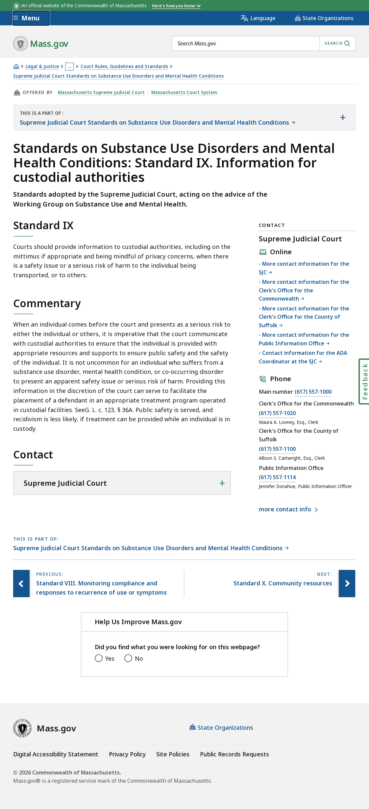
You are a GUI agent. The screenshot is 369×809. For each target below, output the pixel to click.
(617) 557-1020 (277, 413)
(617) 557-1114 (277, 477)
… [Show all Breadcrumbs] (70, 66)
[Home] (16, 66)
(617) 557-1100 (277, 449)
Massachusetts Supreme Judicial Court (101, 92)
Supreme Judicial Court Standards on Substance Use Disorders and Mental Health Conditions (118, 76)
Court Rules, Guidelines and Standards (124, 66)
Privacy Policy (127, 754)
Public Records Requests (234, 754)
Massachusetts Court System (184, 92)
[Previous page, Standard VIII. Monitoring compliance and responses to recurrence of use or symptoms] (21, 584)
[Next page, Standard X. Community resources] (347, 584)
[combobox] (264, 43)
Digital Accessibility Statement (55, 754)
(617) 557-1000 (313, 392)
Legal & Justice (42, 66)
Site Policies (172, 754)
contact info (286, 509)
